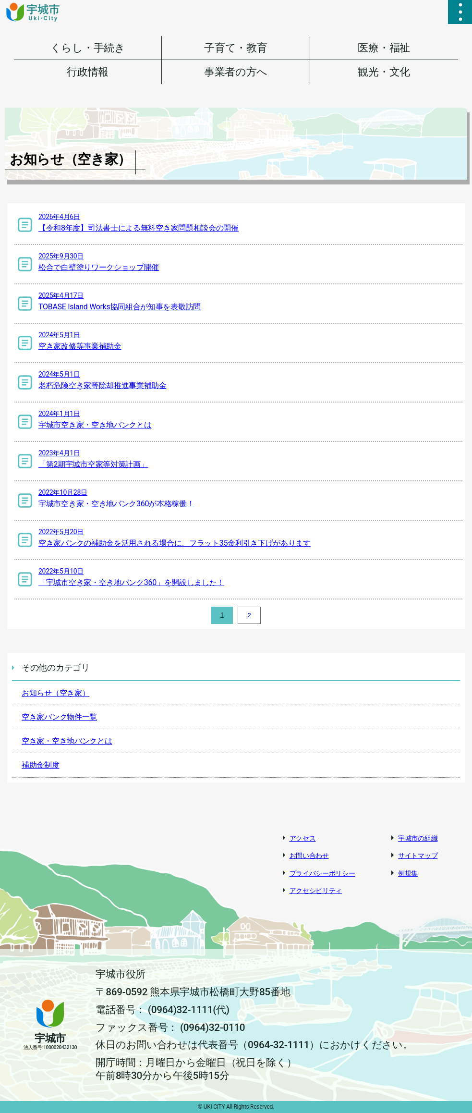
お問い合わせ (309, 855)
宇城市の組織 (417, 838)
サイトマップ (417, 855)
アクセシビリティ (316, 890)
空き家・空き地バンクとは (67, 741)
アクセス (303, 838)
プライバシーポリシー (322, 873)
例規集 (408, 873)
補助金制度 (41, 765)
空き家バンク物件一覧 (59, 717)
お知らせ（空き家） (55, 692)
